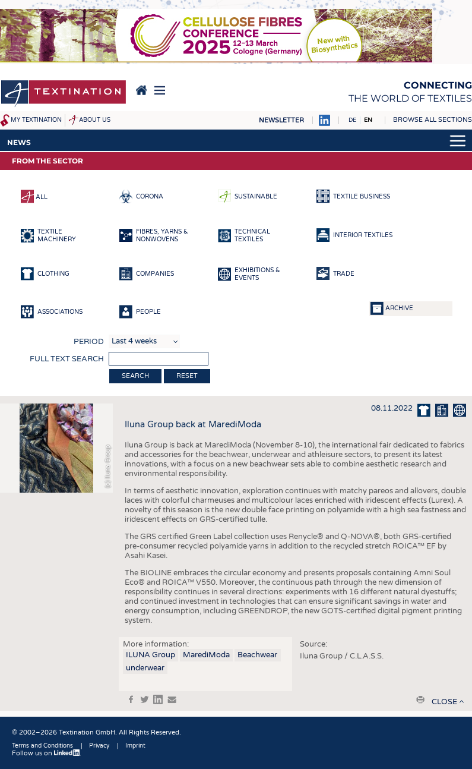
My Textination (36, 120)
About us (94, 120)
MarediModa (206, 655)
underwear (145, 668)
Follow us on (46, 753)
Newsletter (281, 120)
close (444, 702)
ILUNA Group (150, 655)
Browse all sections (432, 120)
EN (368, 120)
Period (89, 341)
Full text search (67, 359)
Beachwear (257, 655)
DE (352, 120)
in (158, 699)
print (420, 699)
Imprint (135, 745)
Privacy (99, 745)
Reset (187, 376)
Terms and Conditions (42, 745)
